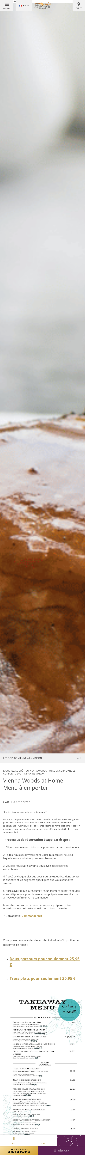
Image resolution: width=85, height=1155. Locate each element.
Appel (14, 1139)
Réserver (63, 1150)
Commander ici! (32, 916)
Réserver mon (19, 1150)
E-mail (42, 1139)
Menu (6, 8)
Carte (79, 6)
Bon (71, 1140)
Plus (78, 758)
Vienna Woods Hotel (42, 6)
